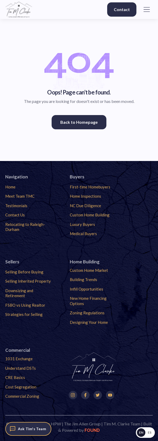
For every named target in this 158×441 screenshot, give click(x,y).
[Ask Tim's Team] (28, 429)
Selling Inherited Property (28, 281)
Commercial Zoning (22, 396)
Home (10, 186)
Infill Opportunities (86, 289)
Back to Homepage (79, 122)
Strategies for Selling (24, 314)
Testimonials (16, 205)
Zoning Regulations (87, 312)
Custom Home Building (90, 214)
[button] (147, 9)
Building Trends (83, 279)
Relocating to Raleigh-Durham (25, 227)
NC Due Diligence (85, 205)
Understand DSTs (20, 368)
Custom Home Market (89, 270)
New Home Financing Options (88, 301)
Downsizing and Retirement (19, 293)
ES (150, 432)
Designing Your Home (89, 322)
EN (141, 432)
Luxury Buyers (82, 224)
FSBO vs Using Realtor (25, 305)
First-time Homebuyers (90, 186)
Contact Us (15, 214)
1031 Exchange (19, 358)
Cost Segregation (20, 387)
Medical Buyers (83, 233)
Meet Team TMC (19, 196)
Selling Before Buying (24, 271)
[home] (18, 9)
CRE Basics (15, 377)
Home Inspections (85, 196)
